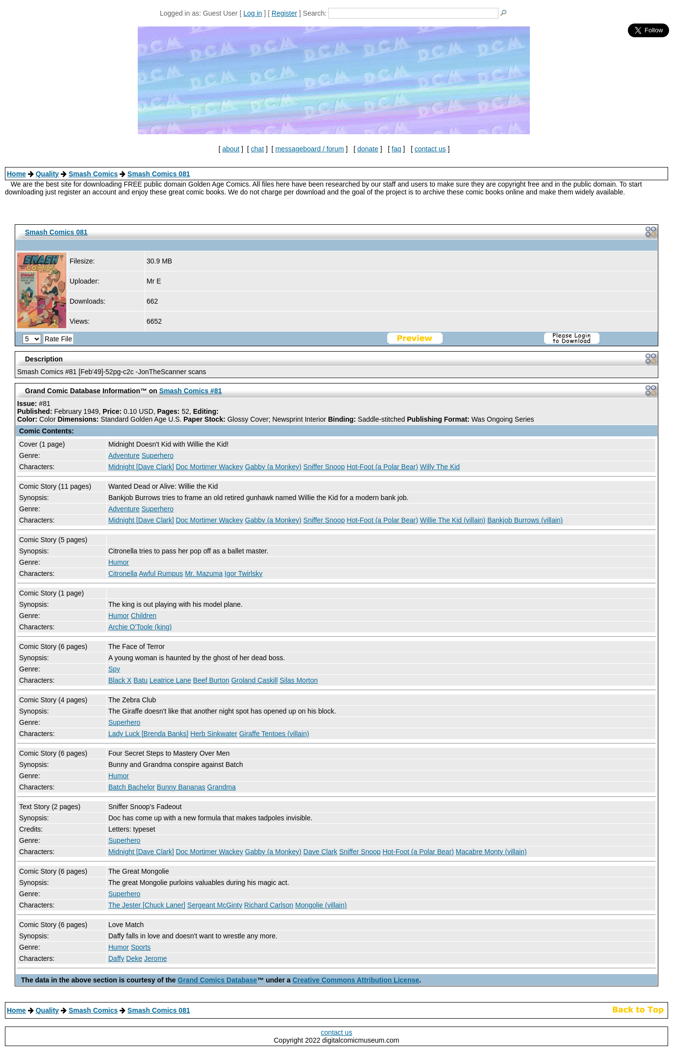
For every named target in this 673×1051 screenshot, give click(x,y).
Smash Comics (93, 174)
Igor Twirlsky (243, 573)
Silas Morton (298, 680)
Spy (114, 669)
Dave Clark (320, 852)
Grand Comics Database (217, 980)
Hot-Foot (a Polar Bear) (382, 467)
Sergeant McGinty (214, 905)
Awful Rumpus (161, 573)
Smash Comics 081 (158, 174)
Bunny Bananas (181, 787)
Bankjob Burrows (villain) (525, 520)
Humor (118, 562)
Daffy (116, 958)
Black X (119, 680)
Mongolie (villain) (321, 905)
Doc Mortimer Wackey (209, 467)
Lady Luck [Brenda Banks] (148, 734)
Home (16, 174)
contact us (430, 149)
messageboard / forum (309, 149)
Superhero (158, 455)
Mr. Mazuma (204, 573)
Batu (140, 680)
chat (257, 149)
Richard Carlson (268, 905)
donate (367, 149)
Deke (134, 958)
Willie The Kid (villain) (453, 520)
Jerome (155, 958)
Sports (140, 947)
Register (284, 13)
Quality (47, 174)
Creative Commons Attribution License (356, 980)
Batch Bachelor (131, 787)
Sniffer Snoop (324, 467)
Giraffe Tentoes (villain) (274, 734)
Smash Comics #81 (190, 391)
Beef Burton (211, 680)
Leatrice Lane (170, 680)
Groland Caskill (254, 680)
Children (143, 616)
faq (396, 149)
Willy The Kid (440, 467)
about (230, 149)
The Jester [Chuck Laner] (146, 905)
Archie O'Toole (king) (140, 627)
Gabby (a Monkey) (273, 467)
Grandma (221, 787)
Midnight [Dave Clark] (141, 467)
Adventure (124, 455)
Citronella (122, 573)
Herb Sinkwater (213, 734)
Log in (252, 13)
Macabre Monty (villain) (491, 852)
